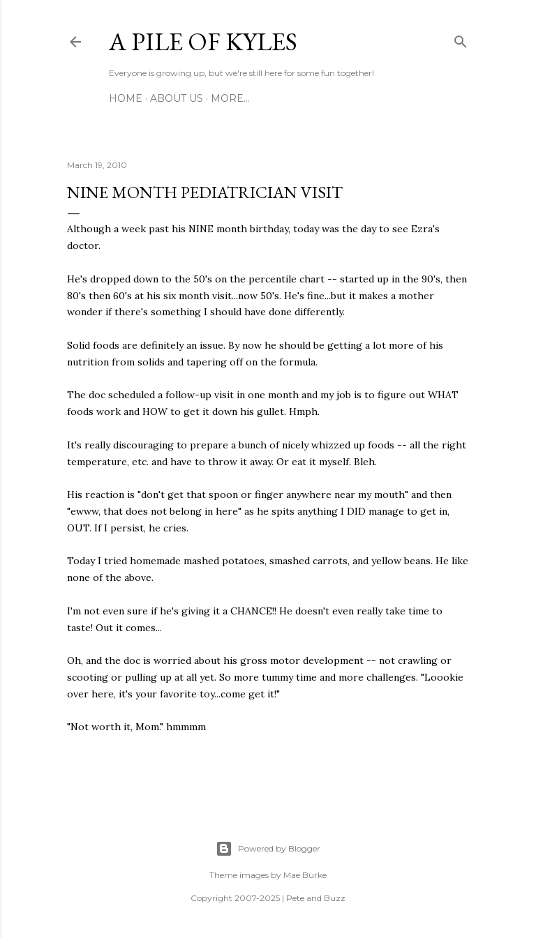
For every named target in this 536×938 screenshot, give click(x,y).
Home (125, 98)
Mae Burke (305, 875)
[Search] (460, 39)
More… (230, 98)
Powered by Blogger (268, 848)
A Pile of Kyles (203, 41)
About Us (176, 98)
